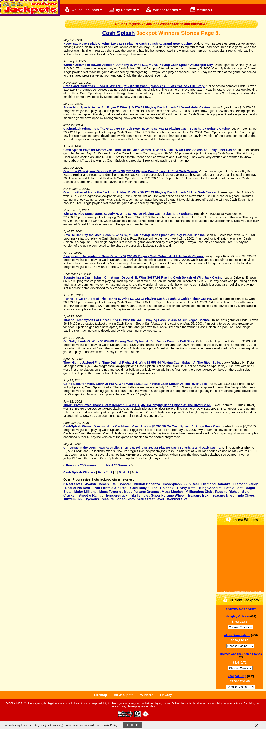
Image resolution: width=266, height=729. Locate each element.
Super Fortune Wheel (168, 495)
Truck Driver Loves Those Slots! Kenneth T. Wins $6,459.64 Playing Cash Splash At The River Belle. (137, 405)
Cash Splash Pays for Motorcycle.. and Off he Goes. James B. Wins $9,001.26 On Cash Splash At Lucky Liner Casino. (150, 150)
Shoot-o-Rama (90, 495)
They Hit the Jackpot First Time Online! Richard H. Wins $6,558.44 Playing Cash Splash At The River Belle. (142, 362)
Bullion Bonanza (147, 484)
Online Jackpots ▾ (83, 9)
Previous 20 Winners (81, 465)
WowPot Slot (177, 499)
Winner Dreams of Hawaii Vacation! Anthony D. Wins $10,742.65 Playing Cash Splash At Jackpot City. (138, 65)
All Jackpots (123, 695)
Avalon (90, 484)
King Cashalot (210, 488)
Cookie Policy (109, 725)
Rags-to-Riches (227, 491)
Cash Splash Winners (79, 472)
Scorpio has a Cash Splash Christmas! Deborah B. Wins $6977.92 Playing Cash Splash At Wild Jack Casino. (143, 277)
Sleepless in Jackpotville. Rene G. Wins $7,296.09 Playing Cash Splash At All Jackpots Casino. (133, 256)
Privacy (166, 695)
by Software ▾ (124, 9)
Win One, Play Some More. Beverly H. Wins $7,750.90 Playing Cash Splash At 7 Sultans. (128, 213)
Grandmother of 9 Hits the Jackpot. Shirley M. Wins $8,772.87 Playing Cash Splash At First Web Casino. (140, 192)
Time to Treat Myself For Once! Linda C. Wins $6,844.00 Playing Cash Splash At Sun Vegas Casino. (136, 320)
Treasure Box (197, 495)
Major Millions (85, 491)
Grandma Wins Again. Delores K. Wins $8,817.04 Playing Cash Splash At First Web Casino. (130, 171)
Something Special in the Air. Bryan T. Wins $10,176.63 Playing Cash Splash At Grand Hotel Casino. (137, 107)
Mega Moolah (172, 491)
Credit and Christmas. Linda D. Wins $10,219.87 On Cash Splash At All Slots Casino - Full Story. (134, 86)
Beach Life (107, 484)
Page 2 (103, 472)
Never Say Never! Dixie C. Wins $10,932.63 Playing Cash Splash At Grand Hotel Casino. (128, 43)
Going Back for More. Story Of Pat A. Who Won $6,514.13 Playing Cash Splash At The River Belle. (135, 383)
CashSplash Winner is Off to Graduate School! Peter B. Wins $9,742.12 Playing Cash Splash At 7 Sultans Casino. (147, 128)
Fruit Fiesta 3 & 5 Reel (110, 488)
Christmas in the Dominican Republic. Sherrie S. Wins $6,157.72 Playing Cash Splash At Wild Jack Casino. (142, 447)
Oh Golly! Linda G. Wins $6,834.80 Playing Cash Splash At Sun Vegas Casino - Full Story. (129, 341)
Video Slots (125, 499)
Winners (146, 695)
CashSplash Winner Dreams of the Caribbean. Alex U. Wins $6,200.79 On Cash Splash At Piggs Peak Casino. (143, 426)
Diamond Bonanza (216, 484)
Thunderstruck (115, 495)
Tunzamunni (73, 499)
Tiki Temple (139, 495)
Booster (124, 484)
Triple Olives (245, 495)
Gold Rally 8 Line (143, 488)
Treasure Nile (221, 495)
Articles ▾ (199, 9)
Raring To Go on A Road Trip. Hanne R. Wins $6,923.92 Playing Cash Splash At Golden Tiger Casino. (137, 298)
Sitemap (100, 695)
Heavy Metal (186, 488)
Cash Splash (118, 33)
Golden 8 (167, 488)
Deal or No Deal (77, 488)
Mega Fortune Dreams (141, 491)
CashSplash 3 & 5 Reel (181, 484)
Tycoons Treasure (99, 499)
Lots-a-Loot (233, 488)
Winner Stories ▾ (163, 9)
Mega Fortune (110, 491)
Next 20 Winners (118, 465)
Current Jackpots (241, 599)
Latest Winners (242, 519)
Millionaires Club (199, 491)
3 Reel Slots (72, 484)
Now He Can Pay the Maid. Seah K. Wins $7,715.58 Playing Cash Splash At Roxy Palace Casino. (134, 235)
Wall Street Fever (150, 499)
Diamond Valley (245, 484)
